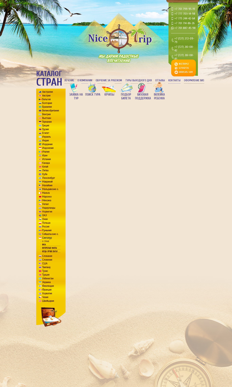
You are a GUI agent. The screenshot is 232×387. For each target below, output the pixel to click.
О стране (45, 241)
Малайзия (47, 185)
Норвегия (47, 211)
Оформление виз (194, 80)
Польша (46, 222)
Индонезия (47, 148)
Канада (46, 162)
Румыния (46, 230)
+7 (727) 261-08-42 (184, 48)
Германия (47, 121)
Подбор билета (126, 96)
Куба (44, 174)
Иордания (47, 144)
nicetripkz (184, 63)
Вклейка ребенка (159, 96)
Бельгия (46, 99)
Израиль (46, 136)
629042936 (184, 68)
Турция (45, 274)
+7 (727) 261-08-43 (184, 57)
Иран (44, 155)
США (44, 263)
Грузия (45, 129)
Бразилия (47, 106)
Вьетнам (46, 118)
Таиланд (46, 267)
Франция (46, 289)
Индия (45, 140)
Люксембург (48, 177)
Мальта (46, 192)
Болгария (47, 103)
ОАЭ (44, 215)
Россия (45, 226)
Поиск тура (92, 94)
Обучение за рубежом (109, 80)
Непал (45, 204)
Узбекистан (47, 278)
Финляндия (48, 285)
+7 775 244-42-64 (184, 18)
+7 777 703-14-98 (184, 13)
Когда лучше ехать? (49, 251)
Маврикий (47, 181)
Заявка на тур (76, 96)
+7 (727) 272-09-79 (184, 40)
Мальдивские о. (50, 189)
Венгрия (46, 114)
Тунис (45, 271)
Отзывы (160, 80)
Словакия (47, 256)
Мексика (46, 200)
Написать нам (186, 72)
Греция (45, 125)
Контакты (174, 80)
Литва (45, 170)
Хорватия (47, 293)
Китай (45, 166)
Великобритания (50, 110)
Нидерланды (48, 207)
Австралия (47, 91)
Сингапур (47, 237)
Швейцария (48, 300)
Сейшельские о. (50, 234)
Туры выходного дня (138, 80)
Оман (45, 219)
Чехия (45, 297)
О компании (84, 80)
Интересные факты (49, 248)
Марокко (47, 196)
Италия (45, 151)
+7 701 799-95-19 (184, 9)
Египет (45, 133)
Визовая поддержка (142, 96)
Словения (47, 259)
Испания (46, 159)
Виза (44, 244)
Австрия (46, 95)
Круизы (109, 94)
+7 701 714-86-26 (184, 23)
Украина (46, 282)
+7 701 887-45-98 (184, 28)
